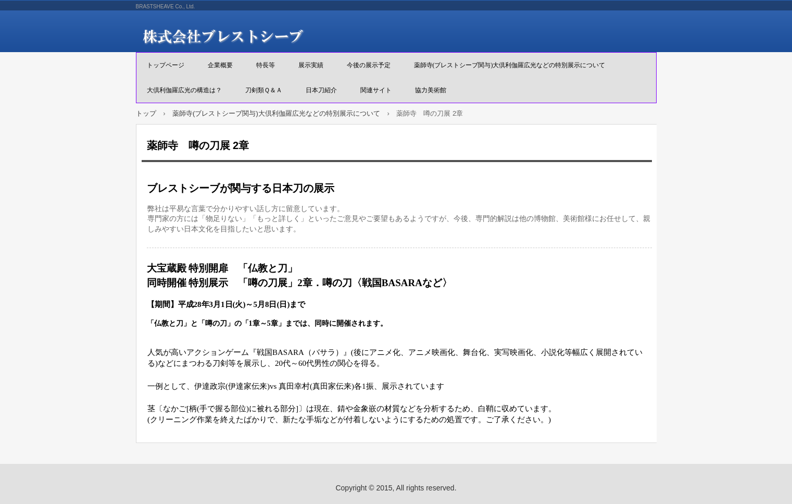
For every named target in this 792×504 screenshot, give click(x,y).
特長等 (265, 65)
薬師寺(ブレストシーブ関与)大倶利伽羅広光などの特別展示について (510, 65)
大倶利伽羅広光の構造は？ (184, 90)
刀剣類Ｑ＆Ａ (263, 90)
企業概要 (220, 65)
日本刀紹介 (321, 90)
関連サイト (376, 90)
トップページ (165, 65)
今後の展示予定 (369, 65)
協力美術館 (430, 90)
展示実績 (310, 65)
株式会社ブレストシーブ (255, 36)
